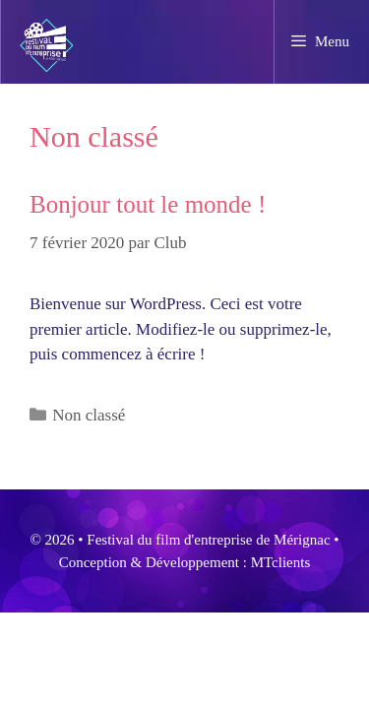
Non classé (88, 415)
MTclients (281, 562)
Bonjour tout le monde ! (148, 204)
